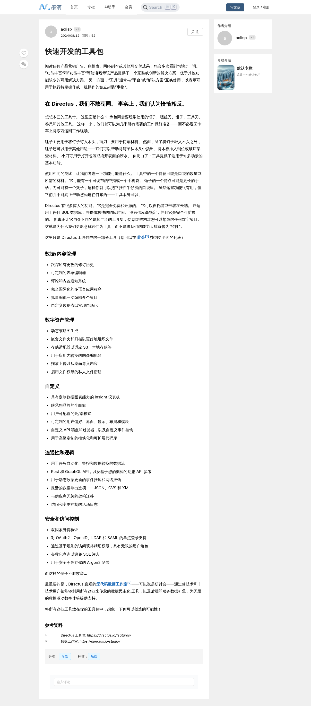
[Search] (160, 7)
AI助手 (109, 7)
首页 (74, 7)
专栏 (91, 7)
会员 (128, 7)
